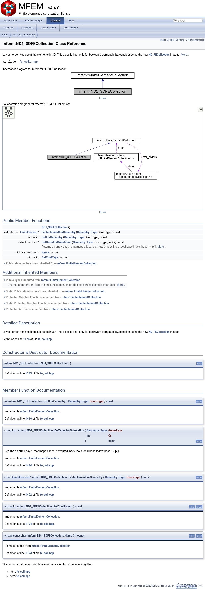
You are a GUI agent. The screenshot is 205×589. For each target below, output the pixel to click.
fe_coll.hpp (28, 62)
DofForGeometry (52, 237)
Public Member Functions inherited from (49, 263)
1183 (28, 373)
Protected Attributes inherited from (46, 309)
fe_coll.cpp (47, 418)
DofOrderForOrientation (56, 242)
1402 (28, 494)
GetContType (50, 257)
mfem (5, 34)
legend (103, 98)
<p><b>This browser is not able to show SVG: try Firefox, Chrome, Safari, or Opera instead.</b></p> (103, 83)
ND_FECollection (159, 54)
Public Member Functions (172, 40)
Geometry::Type (87, 232)
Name (45, 252)
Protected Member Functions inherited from (52, 297)
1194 (28, 523)
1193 (28, 553)
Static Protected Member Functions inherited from (56, 303)
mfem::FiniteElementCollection (76, 263)
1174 (26, 339)
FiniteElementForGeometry (58, 232)
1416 (28, 418)
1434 (28, 465)
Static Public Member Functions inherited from (53, 291)
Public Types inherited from (41, 280)
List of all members (195, 40)
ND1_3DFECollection (24, 34)
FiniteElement (28, 232)
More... (185, 54)
